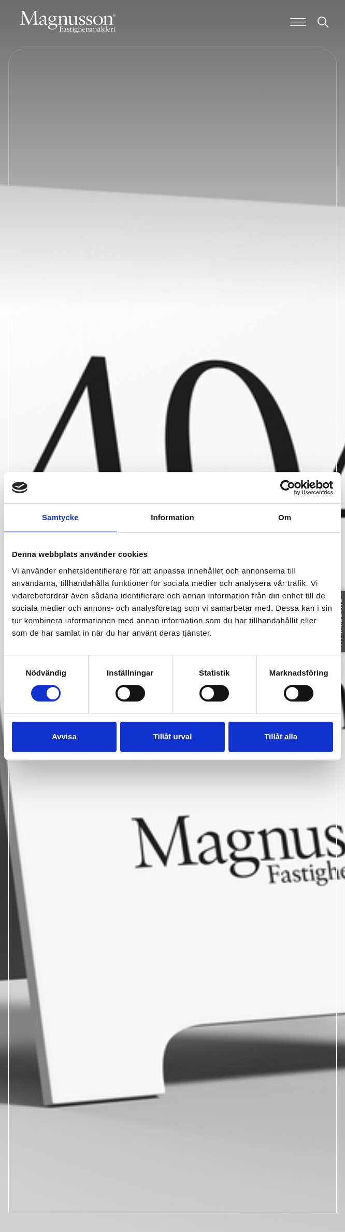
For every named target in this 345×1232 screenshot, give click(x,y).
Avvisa (64, 736)
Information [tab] (172, 517)
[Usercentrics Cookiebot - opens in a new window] (287, 487)
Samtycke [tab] (60, 517)
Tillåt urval (172, 736)
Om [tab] (284, 517)
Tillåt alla (280, 736)
